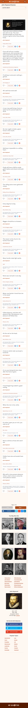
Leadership (7, 646)
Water (9, 117)
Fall (3, 176)
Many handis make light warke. (12, 258)
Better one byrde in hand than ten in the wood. (13, 294)
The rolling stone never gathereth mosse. (13, 185)
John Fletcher (7, 579)
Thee (8, 321)
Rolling (4, 192)
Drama (10, 96)
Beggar (11, 227)
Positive (6, 648)
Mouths (9, 136)
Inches (6, 430)
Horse (4, 117)
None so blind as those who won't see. (13, 441)
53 (5, 70)
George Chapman (8, 581)
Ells (3, 430)
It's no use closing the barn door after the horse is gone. (12, 371)
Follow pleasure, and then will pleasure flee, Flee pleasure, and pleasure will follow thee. (12, 314)
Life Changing (5, 82)
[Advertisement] (14, 14)
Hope (9, 155)
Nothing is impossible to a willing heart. (12, 149)
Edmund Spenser (17, 585)
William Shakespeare (18, 586)
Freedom (16, 648)
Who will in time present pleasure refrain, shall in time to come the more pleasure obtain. (13, 476)
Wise (4, 96)
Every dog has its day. (9, 204)
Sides (9, 358)
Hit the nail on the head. (10, 333)
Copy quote (10, 46)
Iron (9, 411)
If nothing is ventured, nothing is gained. (12, 75)
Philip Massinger (17, 578)
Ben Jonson (7, 583)
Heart (12, 155)
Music (4, 463)
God (11, 246)
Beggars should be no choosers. (12, 221)
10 (5, 288)
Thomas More (7, 578)
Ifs (9, 82)
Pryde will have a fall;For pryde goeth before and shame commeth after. (13, 169)
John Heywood (6, 40)
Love (15, 638)
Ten (10, 301)
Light (4, 264)
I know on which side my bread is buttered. (13, 351)
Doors (7, 377)
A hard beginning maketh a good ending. (12, 386)
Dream (15, 646)
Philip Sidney (7, 585)
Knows (10, 43)
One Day (11, 281)
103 (5, 162)
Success (15, 640)
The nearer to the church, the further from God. (11, 239)
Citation (18, 615)
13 (5, 46)
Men (7, 117)
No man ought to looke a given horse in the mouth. (12, 129)
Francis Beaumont (18, 579)
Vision (4, 448)
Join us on (14, 624)
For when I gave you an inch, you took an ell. (12, 423)
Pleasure (4, 321)
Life (9, 246)
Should (4, 227)
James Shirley (17, 581)
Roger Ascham (7, 586)
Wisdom (6, 96)
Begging (7, 227)
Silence (10, 463)
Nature (7, 463)
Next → (21, 507)
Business (15, 393)
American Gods (11, 448)
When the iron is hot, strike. (11, 405)
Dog (10, 209)
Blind (7, 43)
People (4, 43)
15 (5, 85)
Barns (10, 377)
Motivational (10, 67)
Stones (7, 192)
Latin (10, 339)
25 (5, 103)
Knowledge (7, 650)
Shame (6, 176)
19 (5, 380)
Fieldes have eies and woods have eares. (13, 457)
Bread (6, 358)
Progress (7, 281)
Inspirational (5, 67)
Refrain (8, 483)
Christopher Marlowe (18, 583)
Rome (4, 281)
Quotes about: (14, 7)
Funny (6, 640)
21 (5, 399)
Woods (7, 301)
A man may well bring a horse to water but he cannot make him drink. (12, 109)
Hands (4, 301)
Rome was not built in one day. (12, 276)
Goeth (9, 176)
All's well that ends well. (10, 90)
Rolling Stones (12, 192)
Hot (11, 411)
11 (5, 233)
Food (4, 358)
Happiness (16, 67)
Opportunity (5, 411)
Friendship (7, 642)
